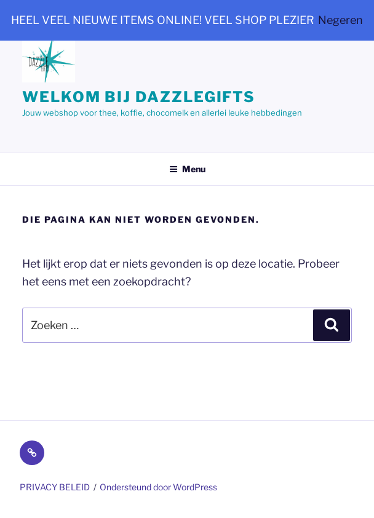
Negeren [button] (340, 20)
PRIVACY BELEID (55, 487)
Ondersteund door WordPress (158, 487)
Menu (187, 169)
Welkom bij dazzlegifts (138, 97)
